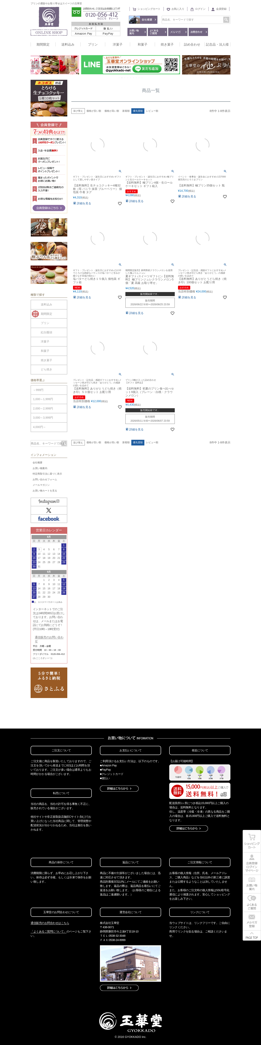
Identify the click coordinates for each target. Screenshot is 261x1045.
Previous (35, 65)
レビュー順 (152, 110)
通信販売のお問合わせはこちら (50, 923)
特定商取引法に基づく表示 (47, 473)
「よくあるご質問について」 (48, 931)
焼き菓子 (167, 44)
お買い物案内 (40, 468)
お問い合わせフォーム (45, 479)
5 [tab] (131, 78)
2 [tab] (122, 78)
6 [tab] (134, 78)
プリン (93, 44)
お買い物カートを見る (45, 490)
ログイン (200, 8)
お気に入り (177, 8)
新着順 (126, 110)
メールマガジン (41, 485)
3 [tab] (125, 78)
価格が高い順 (111, 110)
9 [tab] (142, 78)
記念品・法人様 (217, 44)
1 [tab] (119, 78)
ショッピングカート (148, 8)
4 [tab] (128, 78)
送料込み (67, 44)
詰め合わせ (192, 44)
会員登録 (221, 8)
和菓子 (142, 44)
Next (225, 65)
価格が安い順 (93, 110)
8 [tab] (139, 78)
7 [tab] (136, 78)
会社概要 (37, 462)
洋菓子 (118, 44)
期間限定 (43, 44)
